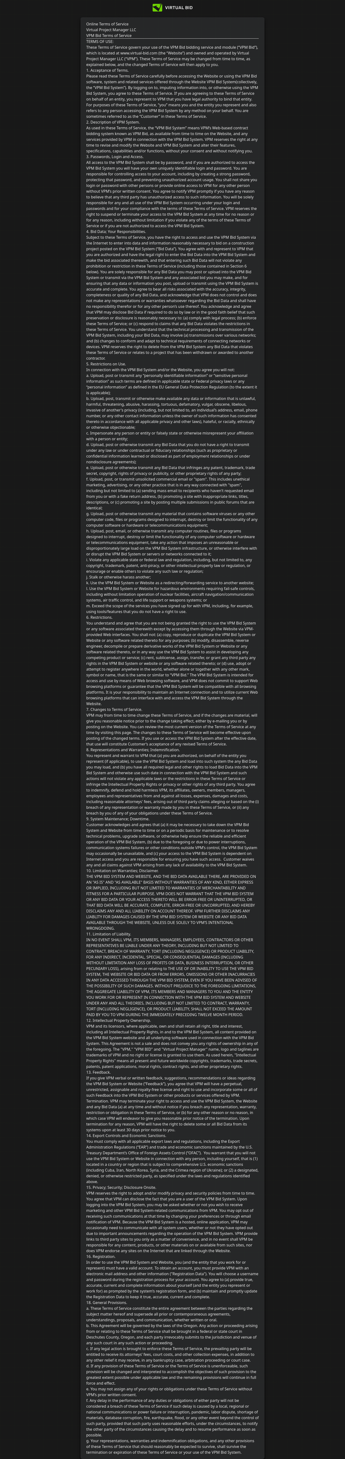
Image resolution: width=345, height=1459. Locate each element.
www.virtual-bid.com (138, 53)
